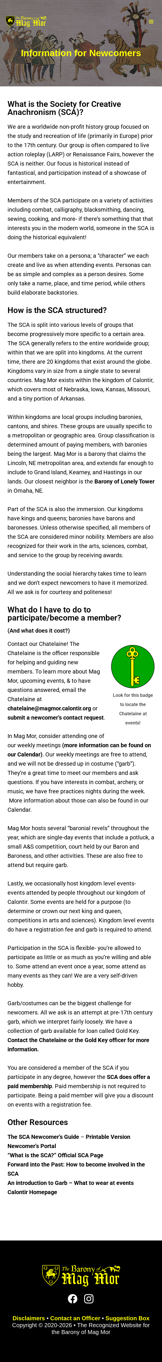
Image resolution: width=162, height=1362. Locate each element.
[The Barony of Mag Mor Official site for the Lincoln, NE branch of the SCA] (26, 22)
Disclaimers (28, 1318)
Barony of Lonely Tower (124, 481)
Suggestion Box (127, 1318)
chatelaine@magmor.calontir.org (49, 708)
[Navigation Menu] (151, 21)
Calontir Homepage (32, 1192)
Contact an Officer (75, 1318)
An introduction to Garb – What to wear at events (71, 1182)
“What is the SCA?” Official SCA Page (55, 1155)
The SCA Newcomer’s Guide (43, 1136)
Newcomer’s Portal (32, 1146)
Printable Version (108, 1136)
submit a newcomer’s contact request (56, 717)
